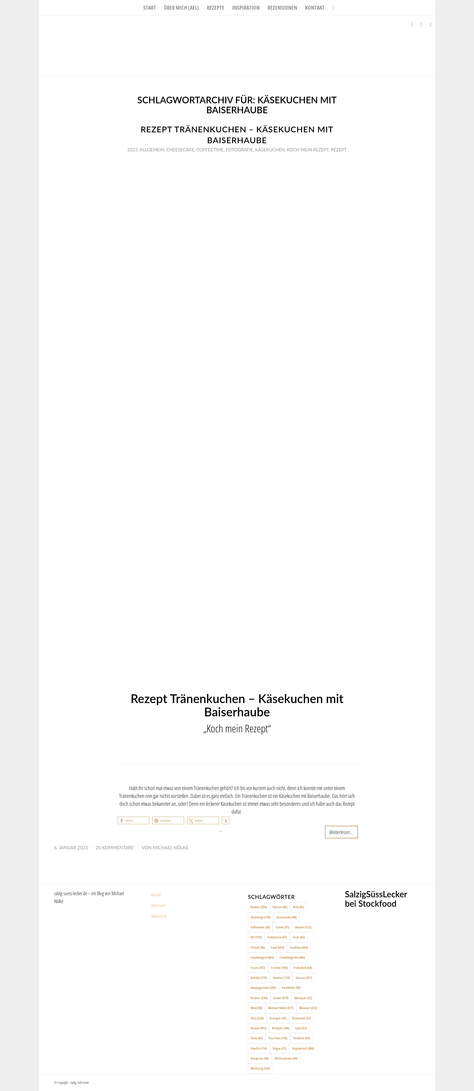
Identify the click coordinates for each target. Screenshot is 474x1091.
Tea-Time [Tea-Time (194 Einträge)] (277, 1038)
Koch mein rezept (308, 149)
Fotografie (239, 149)
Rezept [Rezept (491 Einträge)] (258, 1028)
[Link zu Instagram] (421, 24)
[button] (133, 820)
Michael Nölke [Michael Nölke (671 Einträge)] (281, 1007)
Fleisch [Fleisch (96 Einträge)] (258, 947)
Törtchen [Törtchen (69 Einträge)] (301, 1038)
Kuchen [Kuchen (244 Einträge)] (259, 998)
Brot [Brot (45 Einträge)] (298, 907)
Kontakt (156, 894)
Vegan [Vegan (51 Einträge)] (279, 1048)
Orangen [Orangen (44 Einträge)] (277, 1018)
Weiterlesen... (341, 832)
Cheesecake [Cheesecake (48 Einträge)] (286, 917)
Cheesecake (180, 149)
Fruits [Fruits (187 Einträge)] (258, 967)
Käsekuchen (269, 149)
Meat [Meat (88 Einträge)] (256, 1007)
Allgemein (152, 149)
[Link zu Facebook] (412, 24)
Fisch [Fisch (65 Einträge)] (299, 937)
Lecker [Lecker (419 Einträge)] (280, 998)
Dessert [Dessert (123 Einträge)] (303, 927)
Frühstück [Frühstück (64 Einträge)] (303, 967)
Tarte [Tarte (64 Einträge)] (257, 1038)
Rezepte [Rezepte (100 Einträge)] (280, 1028)
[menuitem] (149, 7)
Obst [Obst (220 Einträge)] (257, 1018)
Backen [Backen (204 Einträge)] (259, 907)
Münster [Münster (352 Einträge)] (308, 1007)
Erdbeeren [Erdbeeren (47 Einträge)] (277, 937)
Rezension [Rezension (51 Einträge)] (301, 1018)
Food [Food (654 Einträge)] (277, 947)
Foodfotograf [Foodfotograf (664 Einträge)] (262, 957)
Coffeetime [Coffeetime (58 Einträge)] (260, 927)
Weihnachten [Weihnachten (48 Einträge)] (285, 1058)
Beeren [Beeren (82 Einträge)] (280, 907)
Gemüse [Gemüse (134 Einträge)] (281, 977)
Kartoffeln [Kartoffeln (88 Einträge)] (291, 987)
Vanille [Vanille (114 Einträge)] (259, 1048)
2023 (132, 149)
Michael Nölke (170, 847)
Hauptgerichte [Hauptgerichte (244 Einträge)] (263, 987)
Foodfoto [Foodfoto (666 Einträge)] (299, 947)
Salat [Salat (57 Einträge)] (301, 1028)
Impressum (158, 905)
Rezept (339, 149)
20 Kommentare (115, 847)
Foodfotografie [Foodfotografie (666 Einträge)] (292, 957)
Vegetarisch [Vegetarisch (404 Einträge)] (303, 1048)
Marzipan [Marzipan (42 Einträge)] (303, 998)
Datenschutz (159, 916)
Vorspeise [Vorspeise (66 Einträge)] (260, 1058)
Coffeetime (210, 149)
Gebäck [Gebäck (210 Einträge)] (259, 977)
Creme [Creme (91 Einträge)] (282, 927)
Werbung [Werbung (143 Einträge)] (260, 1068)
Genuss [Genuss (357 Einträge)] (304, 977)
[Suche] (331, 7)
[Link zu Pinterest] (430, 24)
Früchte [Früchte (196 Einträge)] (279, 967)
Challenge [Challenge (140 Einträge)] (261, 917)
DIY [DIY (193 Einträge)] (256, 937)
